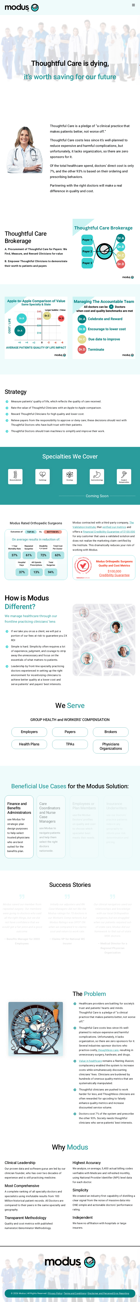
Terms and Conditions (75, 1293)
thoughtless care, (108, 1050)
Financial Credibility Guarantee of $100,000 (109, 532)
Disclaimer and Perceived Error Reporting (108, 1293)
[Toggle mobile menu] (133, 5)
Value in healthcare (90, 1061)
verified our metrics (114, 527)
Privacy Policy (55, 1293)
